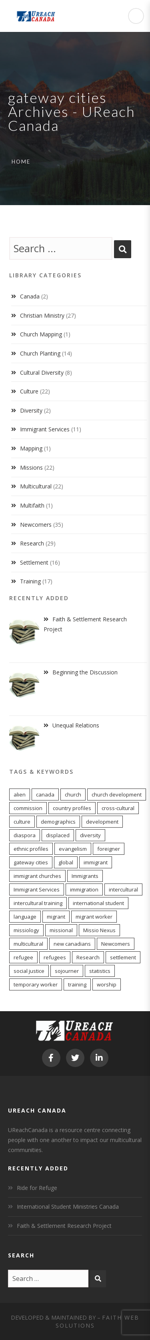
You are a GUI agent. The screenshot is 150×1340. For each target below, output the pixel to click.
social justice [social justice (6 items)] (29, 970)
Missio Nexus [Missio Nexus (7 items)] (99, 930)
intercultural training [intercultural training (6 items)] (38, 903)
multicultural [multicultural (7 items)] (28, 943)
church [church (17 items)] (73, 794)
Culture (29, 391)
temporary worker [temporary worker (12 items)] (36, 984)
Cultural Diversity (42, 372)
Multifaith (32, 505)
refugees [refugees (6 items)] (55, 957)
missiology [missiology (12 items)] (26, 930)
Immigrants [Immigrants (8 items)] (85, 875)
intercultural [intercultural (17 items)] (123, 889)
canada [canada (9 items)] (45, 794)
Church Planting (40, 353)
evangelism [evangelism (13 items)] (73, 848)
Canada (30, 296)
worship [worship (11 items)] (106, 984)
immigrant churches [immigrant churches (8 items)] (37, 875)
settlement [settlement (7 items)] (123, 957)
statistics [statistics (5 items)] (99, 970)
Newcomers (36, 524)
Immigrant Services (45, 429)
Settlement (34, 562)
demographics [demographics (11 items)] (58, 821)
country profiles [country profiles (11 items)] (72, 808)
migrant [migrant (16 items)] (56, 916)
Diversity (31, 410)
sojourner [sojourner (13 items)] (67, 970)
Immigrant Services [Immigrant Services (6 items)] (37, 889)
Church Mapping (41, 334)
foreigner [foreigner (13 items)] (108, 848)
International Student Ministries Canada (68, 1206)
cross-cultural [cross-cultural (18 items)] (118, 808)
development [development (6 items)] (102, 821)
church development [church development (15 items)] (117, 794)
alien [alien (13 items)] (20, 794)
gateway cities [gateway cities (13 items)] (31, 862)
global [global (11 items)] (65, 862)
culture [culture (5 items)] (22, 821)
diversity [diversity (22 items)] (90, 835)
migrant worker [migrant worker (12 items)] (94, 916)
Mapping (31, 448)
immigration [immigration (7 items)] (84, 889)
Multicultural (36, 486)
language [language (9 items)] (25, 916)
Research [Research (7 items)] (88, 957)
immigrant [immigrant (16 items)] (96, 862)
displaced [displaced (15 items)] (58, 835)
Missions (31, 467)
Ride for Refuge (37, 1188)
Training (30, 581)
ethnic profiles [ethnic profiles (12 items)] (31, 848)
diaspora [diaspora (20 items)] (25, 835)
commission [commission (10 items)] (28, 808)
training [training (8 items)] (77, 984)
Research (32, 543)
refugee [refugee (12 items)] (23, 957)
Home (21, 161)
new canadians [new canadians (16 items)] (72, 943)
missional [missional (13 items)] (61, 930)
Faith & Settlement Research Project (64, 1225)
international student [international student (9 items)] (98, 903)
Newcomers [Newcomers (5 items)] (115, 943)
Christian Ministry (42, 315)
